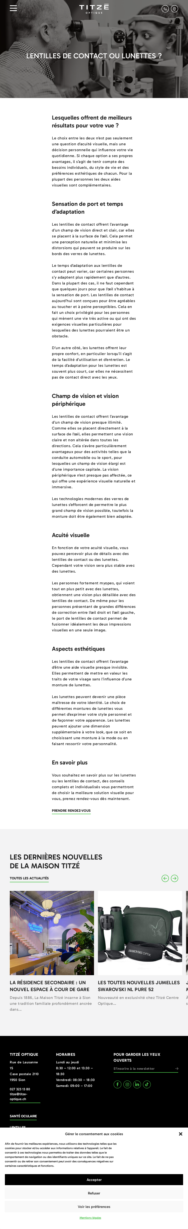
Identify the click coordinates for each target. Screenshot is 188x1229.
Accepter (94, 1180)
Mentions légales (90, 1217)
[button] (180, 1133)
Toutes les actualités (29, 878)
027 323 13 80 (20, 1089)
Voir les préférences (94, 1206)
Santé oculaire (23, 1116)
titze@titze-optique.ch (18, 1096)
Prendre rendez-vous (71, 811)
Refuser (94, 1193)
